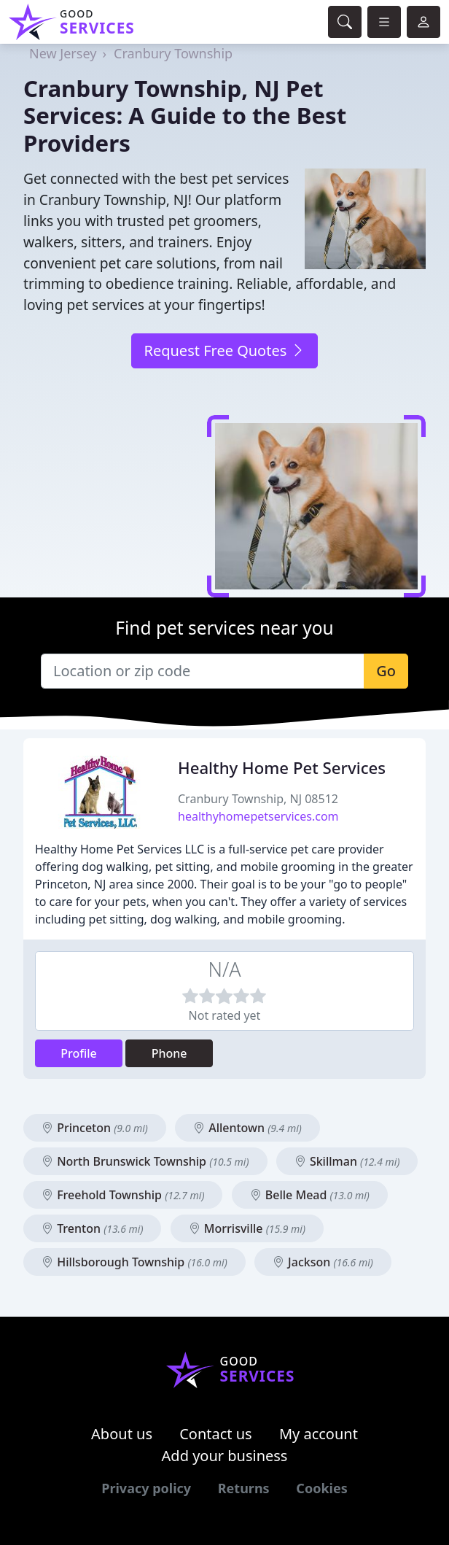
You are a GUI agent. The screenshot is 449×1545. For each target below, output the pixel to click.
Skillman (347, 1161)
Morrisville (247, 1228)
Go (386, 671)
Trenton (92, 1228)
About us (121, 1434)
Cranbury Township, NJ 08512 (258, 799)
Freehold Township (123, 1195)
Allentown (247, 1128)
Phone (169, 1053)
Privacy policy (146, 1488)
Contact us (215, 1434)
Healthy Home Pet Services (282, 767)
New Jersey (62, 53)
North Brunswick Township (145, 1161)
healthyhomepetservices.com (258, 816)
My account (318, 1434)
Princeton (95, 1128)
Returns (244, 1488)
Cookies (321, 1488)
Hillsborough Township (134, 1262)
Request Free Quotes (224, 350)
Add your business (225, 1455)
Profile (78, 1053)
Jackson (323, 1262)
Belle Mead (310, 1195)
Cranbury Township (173, 53)
